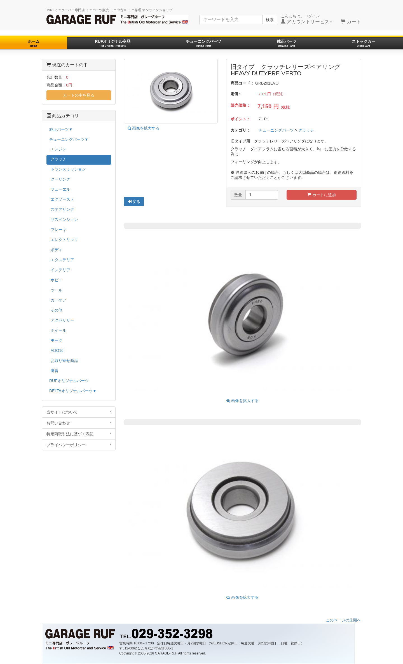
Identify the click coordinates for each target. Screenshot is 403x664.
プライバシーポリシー (78, 444)
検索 (270, 19)
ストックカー (363, 43)
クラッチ (306, 130)
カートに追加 (321, 195)
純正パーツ (286, 43)
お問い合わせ (78, 422)
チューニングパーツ (203, 43)
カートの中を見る (78, 95)
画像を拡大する (144, 128)
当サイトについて (78, 412)
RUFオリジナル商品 (112, 43)
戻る (134, 201)
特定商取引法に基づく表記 (78, 433)
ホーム (33, 43)
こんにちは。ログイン (306, 19)
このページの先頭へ (343, 620)
